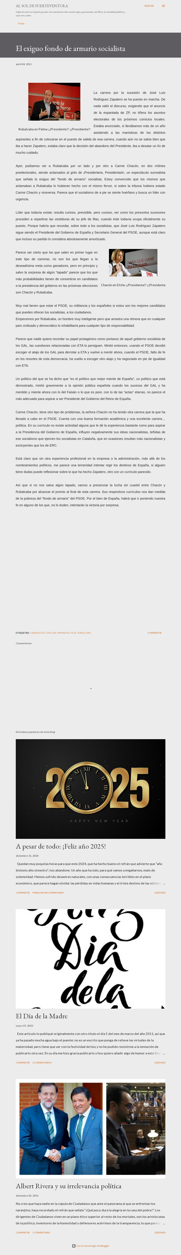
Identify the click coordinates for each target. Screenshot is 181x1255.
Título (21, 23)
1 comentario (41, 1232)
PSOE (73, 632)
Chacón (51, 632)
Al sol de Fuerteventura (42, 5)
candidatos (37, 632)
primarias (63, 632)
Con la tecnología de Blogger (90, 1245)
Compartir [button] (154, 632)
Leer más (160, 892)
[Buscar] (149, 6)
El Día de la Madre (41, 1015)
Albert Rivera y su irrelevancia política (69, 1185)
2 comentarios (42, 1062)
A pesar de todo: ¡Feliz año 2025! (61, 846)
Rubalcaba (84, 632)
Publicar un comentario (48, 892)
